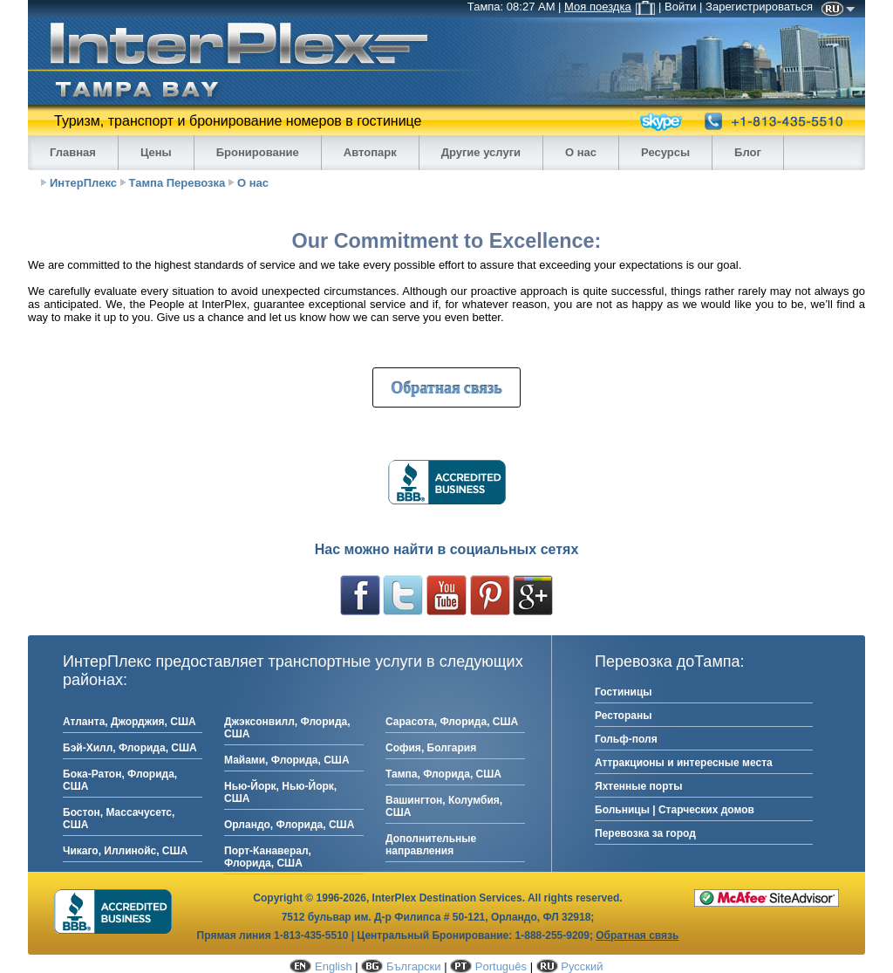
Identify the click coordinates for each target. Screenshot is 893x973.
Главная (73, 152)
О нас (580, 152)
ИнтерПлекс (83, 182)
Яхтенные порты (638, 786)
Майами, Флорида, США (287, 760)
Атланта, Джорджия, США (129, 722)
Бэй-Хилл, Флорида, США (130, 748)
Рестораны (623, 715)
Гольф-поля (626, 739)
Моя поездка (609, 6)
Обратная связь (446, 387)
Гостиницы (623, 692)
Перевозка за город (645, 833)
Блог (747, 152)
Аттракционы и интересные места (684, 763)
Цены (156, 152)
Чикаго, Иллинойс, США (125, 851)
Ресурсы (665, 152)
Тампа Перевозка (177, 182)
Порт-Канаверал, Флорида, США (267, 857)
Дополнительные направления (430, 845)
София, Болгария (430, 748)
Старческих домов (706, 810)
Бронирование (257, 152)
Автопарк (370, 152)
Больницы (622, 810)
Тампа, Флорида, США (443, 774)
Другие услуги (481, 152)
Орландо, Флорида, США (289, 825)
